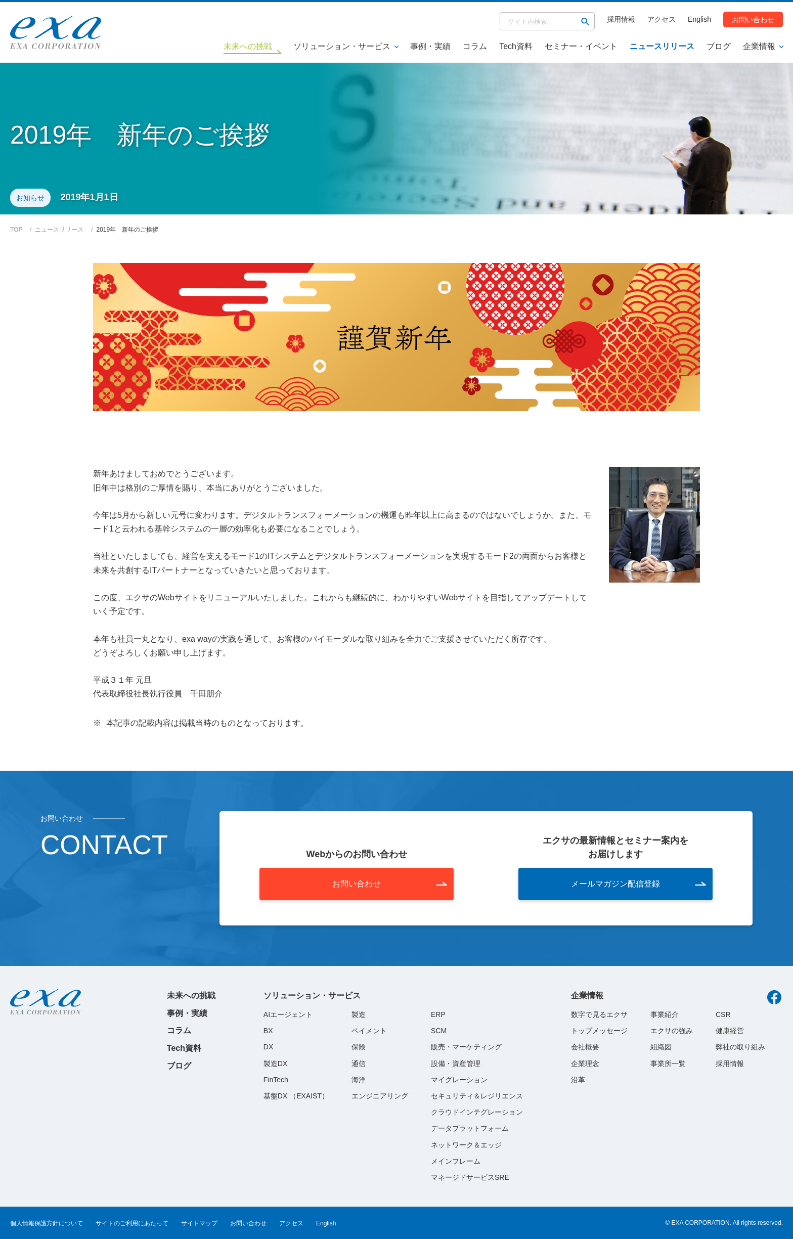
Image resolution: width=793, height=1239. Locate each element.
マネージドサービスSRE (470, 1177)
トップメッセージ (599, 1031)
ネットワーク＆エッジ (466, 1145)
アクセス (661, 19)
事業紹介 (664, 1014)
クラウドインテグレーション (477, 1112)
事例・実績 (430, 46)
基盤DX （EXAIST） (296, 1096)
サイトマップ (199, 1223)
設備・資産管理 (455, 1063)
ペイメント (369, 1031)
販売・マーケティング (466, 1047)
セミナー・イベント (581, 46)
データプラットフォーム (470, 1128)
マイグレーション (459, 1080)
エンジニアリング (379, 1096)
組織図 (661, 1047)
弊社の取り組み (740, 1047)
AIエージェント (288, 1014)
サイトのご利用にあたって (132, 1223)
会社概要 (585, 1047)
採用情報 (621, 19)
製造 (358, 1014)
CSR (723, 1014)
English (699, 19)
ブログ (719, 46)
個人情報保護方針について (46, 1223)
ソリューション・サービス (341, 46)
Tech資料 (516, 46)
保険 (358, 1047)
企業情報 (759, 46)
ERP (438, 1014)
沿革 (578, 1080)
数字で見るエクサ (599, 1014)
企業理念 (585, 1063)
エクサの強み (671, 1031)
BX (268, 1031)
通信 (358, 1063)
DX (268, 1047)
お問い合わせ (753, 19)
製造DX (275, 1063)
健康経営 (730, 1031)
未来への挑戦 (191, 995)
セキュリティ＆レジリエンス (477, 1096)
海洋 (358, 1080)
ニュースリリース (662, 46)
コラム (475, 46)
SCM (439, 1031)
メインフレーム (455, 1161)
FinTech (275, 1080)
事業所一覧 (668, 1063)
